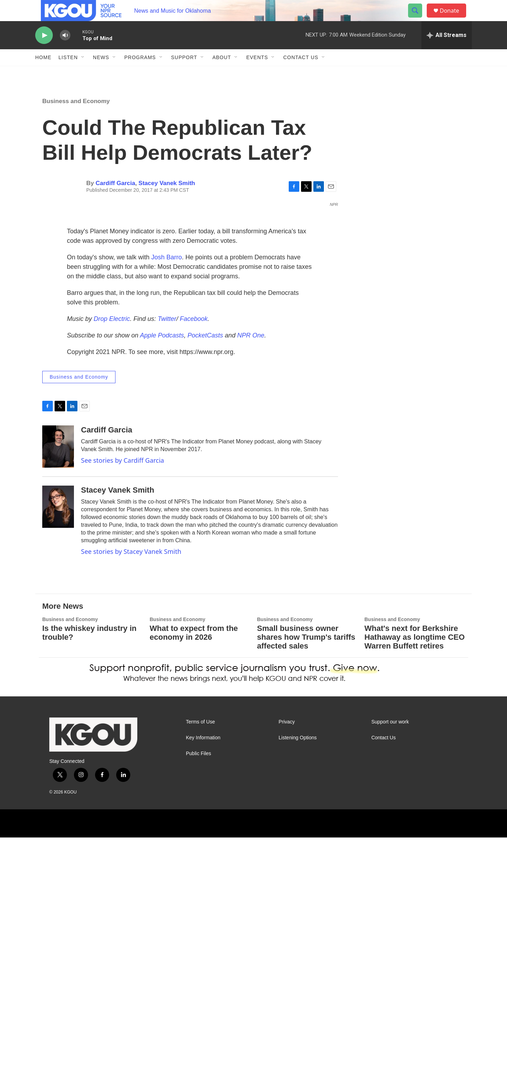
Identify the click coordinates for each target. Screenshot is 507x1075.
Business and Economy (76, 117)
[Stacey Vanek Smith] (58, 744)
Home (43, 73)
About (221, 73)
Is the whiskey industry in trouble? (89, 870)
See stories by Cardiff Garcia (122, 698)
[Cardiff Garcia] (58, 684)
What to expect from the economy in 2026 (194, 870)
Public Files (198, 991)
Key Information (203, 975)
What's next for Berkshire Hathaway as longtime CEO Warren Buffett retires (414, 874)
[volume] (65, 51)
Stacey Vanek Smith (166, 199)
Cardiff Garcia (115, 199)
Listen (68, 73)
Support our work (390, 959)
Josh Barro (166, 494)
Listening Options (297, 975)
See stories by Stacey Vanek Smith (131, 789)
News (101, 73)
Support (184, 73)
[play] (44, 51)
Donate (454, 18)
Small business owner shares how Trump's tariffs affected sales (306, 874)
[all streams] (446, 51)
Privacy (286, 959)
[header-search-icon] (418, 19)
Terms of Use (200, 959)
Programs (140, 73)
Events (257, 73)
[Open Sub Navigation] (83, 73)
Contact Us (300, 73)
